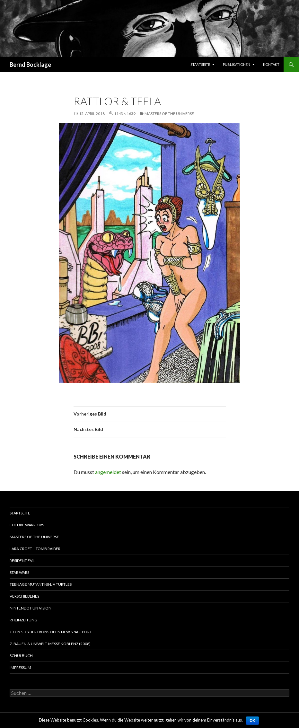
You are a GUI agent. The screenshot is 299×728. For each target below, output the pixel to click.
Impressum (20, 667)
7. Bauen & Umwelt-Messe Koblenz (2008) (50, 643)
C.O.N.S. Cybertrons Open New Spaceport (51, 631)
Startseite (200, 64)
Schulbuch (21, 655)
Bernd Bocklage (30, 64)
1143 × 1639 (125, 113)
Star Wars (19, 572)
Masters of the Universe (169, 113)
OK (252, 720)
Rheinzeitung (23, 620)
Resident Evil (22, 560)
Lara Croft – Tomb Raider (35, 548)
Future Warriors (27, 524)
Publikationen (236, 64)
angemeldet (108, 472)
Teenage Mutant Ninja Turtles (41, 584)
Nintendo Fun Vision (30, 608)
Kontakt (271, 64)
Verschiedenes (24, 596)
